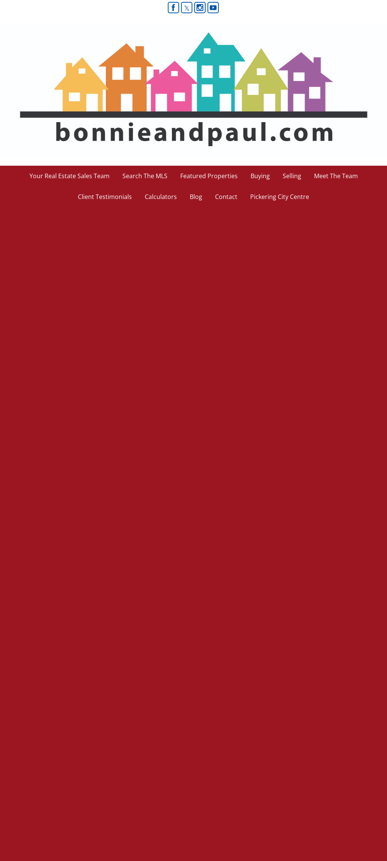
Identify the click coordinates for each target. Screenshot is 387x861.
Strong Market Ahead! (50, 317)
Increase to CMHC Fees (54, 404)
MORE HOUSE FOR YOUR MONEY (80, 474)
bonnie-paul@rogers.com (101, 733)
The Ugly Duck (35, 238)
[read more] (216, 279)
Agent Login (363, 803)
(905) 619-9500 (90, 754)
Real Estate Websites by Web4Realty (301, 803)
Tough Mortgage (38, 561)
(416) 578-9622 (90, 743)
